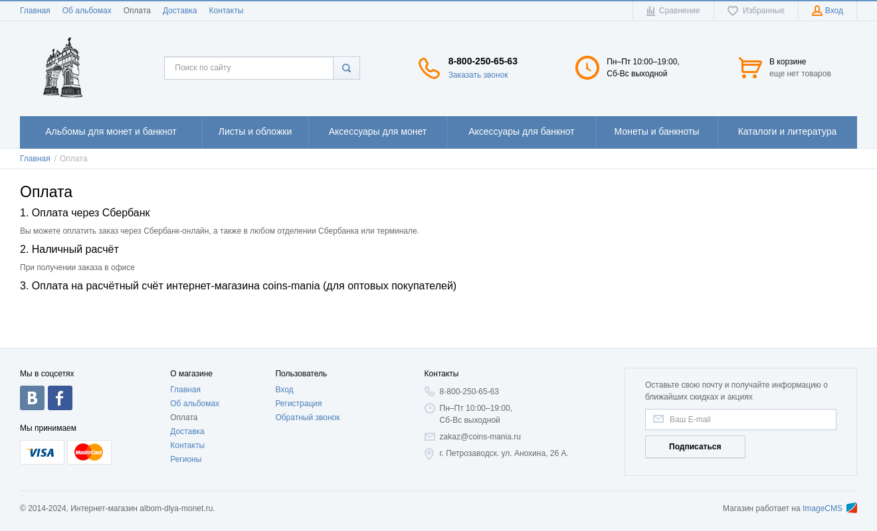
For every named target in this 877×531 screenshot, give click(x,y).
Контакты (226, 10)
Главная (35, 10)
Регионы (185, 459)
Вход (284, 390)
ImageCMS (830, 508)
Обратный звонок (307, 417)
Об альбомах (87, 10)
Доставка (180, 10)
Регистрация (298, 404)
